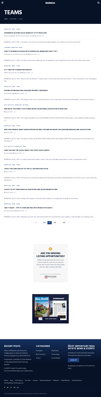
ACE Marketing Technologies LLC (13, 383)
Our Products (19, 380)
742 (64, 223)
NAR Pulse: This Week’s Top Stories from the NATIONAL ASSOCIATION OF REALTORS (35, 109)
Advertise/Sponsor (45, 380)
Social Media (55, 358)
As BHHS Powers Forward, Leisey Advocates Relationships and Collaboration (18, 369)
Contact (35, 380)
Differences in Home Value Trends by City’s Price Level (25, 33)
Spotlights (39, 350)
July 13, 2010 (8, 112)
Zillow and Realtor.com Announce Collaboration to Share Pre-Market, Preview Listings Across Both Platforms (17, 353)
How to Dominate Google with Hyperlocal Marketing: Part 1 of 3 (30, 51)
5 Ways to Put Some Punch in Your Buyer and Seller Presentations (31, 189)
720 (44, 223)
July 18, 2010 (37, 36)
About (6, 380)
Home (6, 19)
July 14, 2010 (19, 93)
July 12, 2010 (17, 153)
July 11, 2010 (8, 172)
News (13, 29)
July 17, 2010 (32, 54)
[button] (73, 360)
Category (13, 19)
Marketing (7, 29)
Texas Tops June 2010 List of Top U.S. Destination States (26, 169)
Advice (38, 358)
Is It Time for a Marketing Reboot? (18, 70)
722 (55, 223)
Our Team (28, 380)
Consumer (7, 47)
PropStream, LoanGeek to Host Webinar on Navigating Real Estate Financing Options (17, 362)
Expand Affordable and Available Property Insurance (26, 90)
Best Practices (9, 104)
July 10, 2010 (8, 192)
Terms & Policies (76, 380)
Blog (11, 380)
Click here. (58, 267)
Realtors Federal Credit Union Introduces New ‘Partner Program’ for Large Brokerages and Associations (47, 129)
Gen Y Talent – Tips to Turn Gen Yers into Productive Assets (28, 208)
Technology (55, 354)
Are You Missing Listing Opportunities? (50, 254)
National (26, 104)
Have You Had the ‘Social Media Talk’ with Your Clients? (27, 150)
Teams (20, 19)
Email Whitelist (65, 380)
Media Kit (56, 380)
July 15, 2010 (26, 73)
